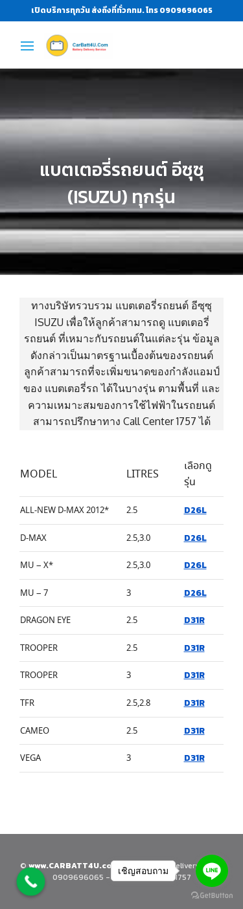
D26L (195, 509)
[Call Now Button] (31, 882)
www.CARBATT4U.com (75, 865)
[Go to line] (212, 871)
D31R (194, 619)
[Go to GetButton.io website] (212, 896)
